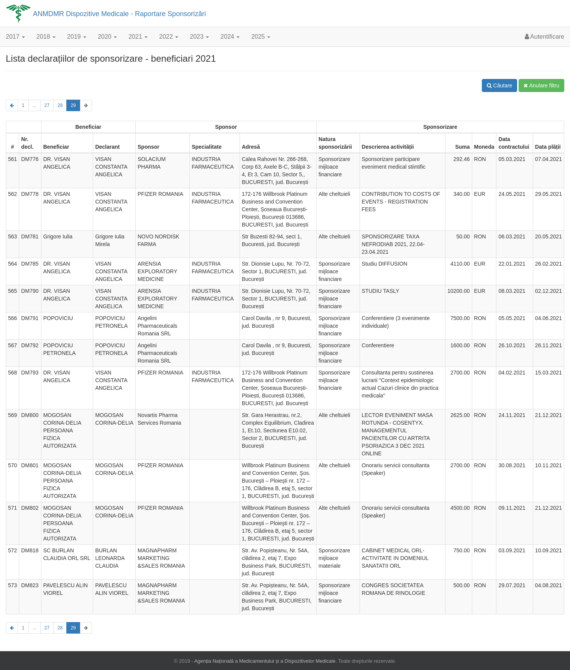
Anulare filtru (541, 85)
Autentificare (545, 36)
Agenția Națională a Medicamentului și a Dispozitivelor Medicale (265, 661)
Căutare (500, 85)
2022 (168, 36)
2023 (199, 36)
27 (46, 105)
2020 (107, 36)
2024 (230, 36)
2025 (260, 36)
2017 (15, 36)
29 (73, 105)
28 (59, 105)
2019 (76, 36)
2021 (138, 36)
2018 (46, 36)
